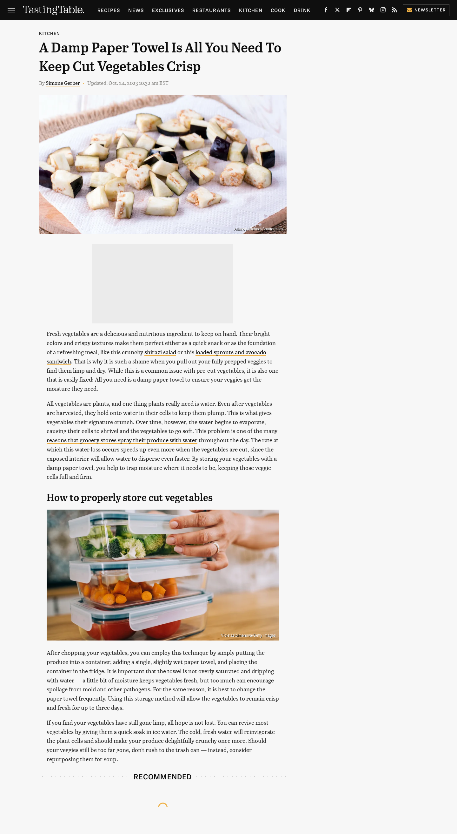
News (136, 10)
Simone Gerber (63, 82)
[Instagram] (383, 11)
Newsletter (426, 10)
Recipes (108, 10)
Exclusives (168, 10)
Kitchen (250, 10)
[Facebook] (326, 11)
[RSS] (394, 11)
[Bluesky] (371, 11)
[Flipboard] (349, 11)
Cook (278, 10)
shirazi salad (160, 352)
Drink (302, 10)
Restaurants (211, 10)
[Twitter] (337, 11)
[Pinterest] (360, 11)
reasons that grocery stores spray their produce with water (122, 440)
